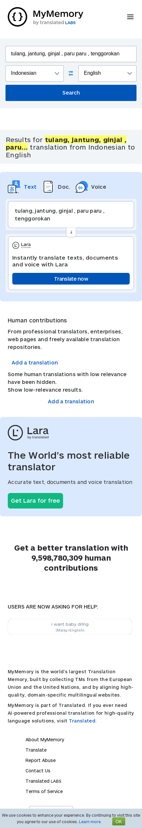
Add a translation (35, 362)
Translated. (83, 720)
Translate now (71, 278)
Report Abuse (41, 760)
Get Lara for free (35, 500)
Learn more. (90, 821)
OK (118, 821)
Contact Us (38, 770)
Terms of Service (44, 791)
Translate (36, 750)
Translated (43, 781)
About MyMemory (45, 739)
